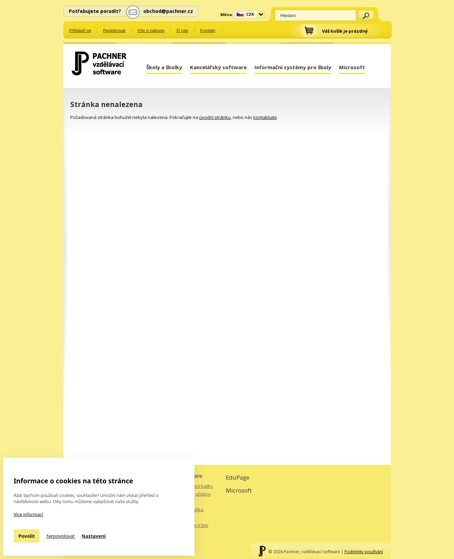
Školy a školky (164, 67)
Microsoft (352, 67)
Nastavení (94, 536)
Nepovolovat (60, 536)
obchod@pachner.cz (168, 11)
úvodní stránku (215, 117)
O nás (182, 30)
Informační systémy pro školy (292, 67)
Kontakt (207, 30)
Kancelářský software (218, 67)
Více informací (28, 514)
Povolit (26, 536)
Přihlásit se (80, 30)
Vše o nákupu (151, 30)
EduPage (237, 477)
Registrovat (114, 30)
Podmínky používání (364, 551)
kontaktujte (265, 117)
